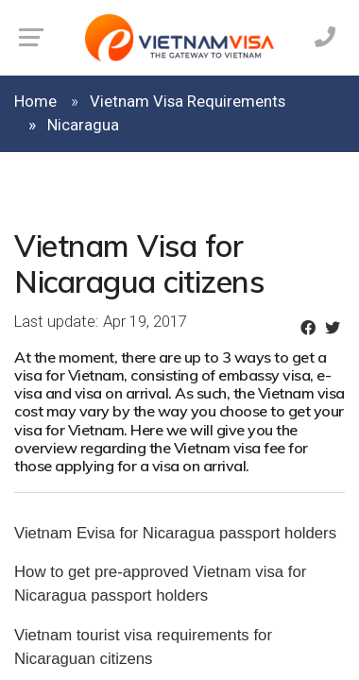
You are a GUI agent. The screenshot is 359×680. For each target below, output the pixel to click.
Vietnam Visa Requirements (187, 101)
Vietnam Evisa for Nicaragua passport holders (175, 533)
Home (35, 101)
